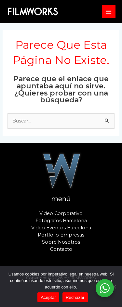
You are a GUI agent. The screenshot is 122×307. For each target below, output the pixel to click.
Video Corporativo (61, 213)
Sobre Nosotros (61, 242)
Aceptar (48, 297)
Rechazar (75, 297)
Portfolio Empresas (61, 235)
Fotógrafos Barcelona (61, 221)
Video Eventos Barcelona (61, 228)
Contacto (61, 249)
